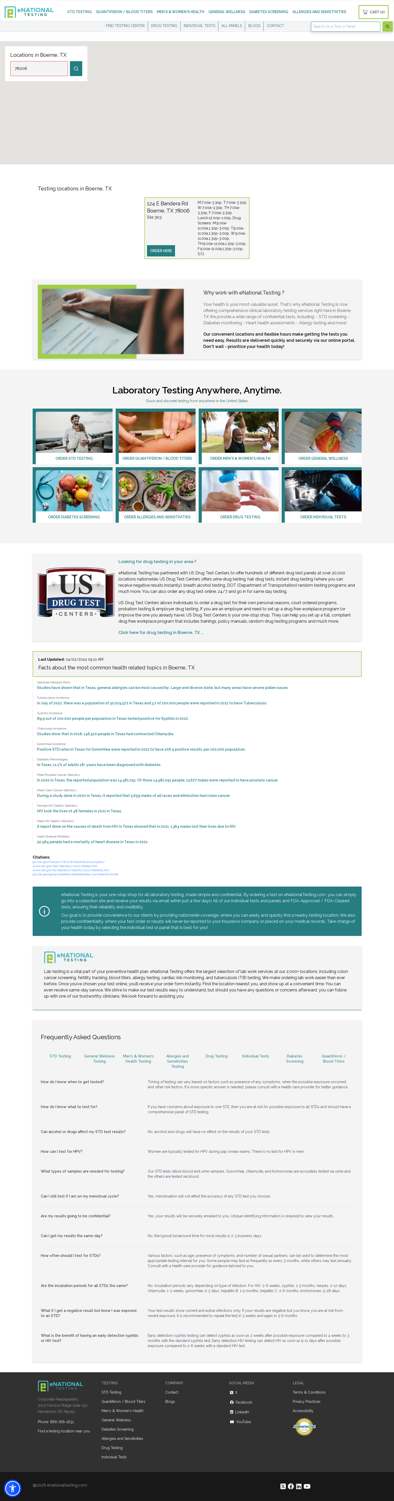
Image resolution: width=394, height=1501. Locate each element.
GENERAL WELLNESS (226, 12)
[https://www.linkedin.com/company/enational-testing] (299, 1486)
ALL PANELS (232, 26)
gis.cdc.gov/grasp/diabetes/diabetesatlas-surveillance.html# (75, 874)
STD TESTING (79, 12)
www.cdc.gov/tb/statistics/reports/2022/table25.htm (71, 870)
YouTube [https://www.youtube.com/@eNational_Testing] (240, 1422)
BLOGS (254, 26)
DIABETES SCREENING (268, 12)
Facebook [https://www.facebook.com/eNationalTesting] (240, 1402)
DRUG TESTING (164, 26)
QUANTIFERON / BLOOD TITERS (124, 12)
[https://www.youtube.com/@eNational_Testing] (307, 1486)
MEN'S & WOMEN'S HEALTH (180, 12)
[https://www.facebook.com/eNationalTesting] (291, 1486)
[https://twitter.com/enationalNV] (283, 1486)
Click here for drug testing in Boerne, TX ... (161, 632)
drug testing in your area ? (169, 561)
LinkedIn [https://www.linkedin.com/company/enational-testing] (239, 1412)
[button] (12, 1488)
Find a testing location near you (64, 1431)
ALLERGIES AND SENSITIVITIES (319, 12)
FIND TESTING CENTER (125, 26)
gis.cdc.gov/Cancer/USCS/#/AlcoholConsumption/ (69, 862)
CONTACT (275, 26)
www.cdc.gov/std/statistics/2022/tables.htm (65, 866)
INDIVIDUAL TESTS (199, 26)
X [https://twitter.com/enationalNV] (233, 1393)
